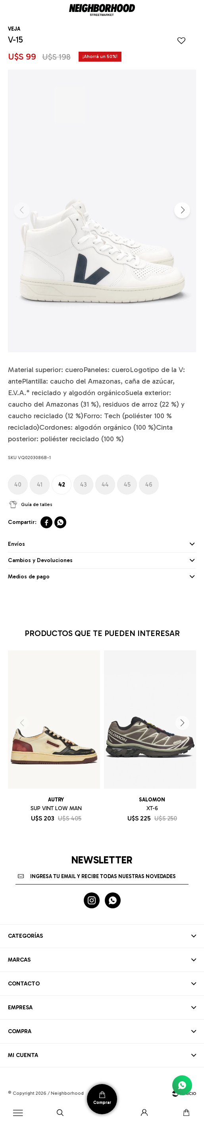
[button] (60, 1113)
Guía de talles (36, 504)
